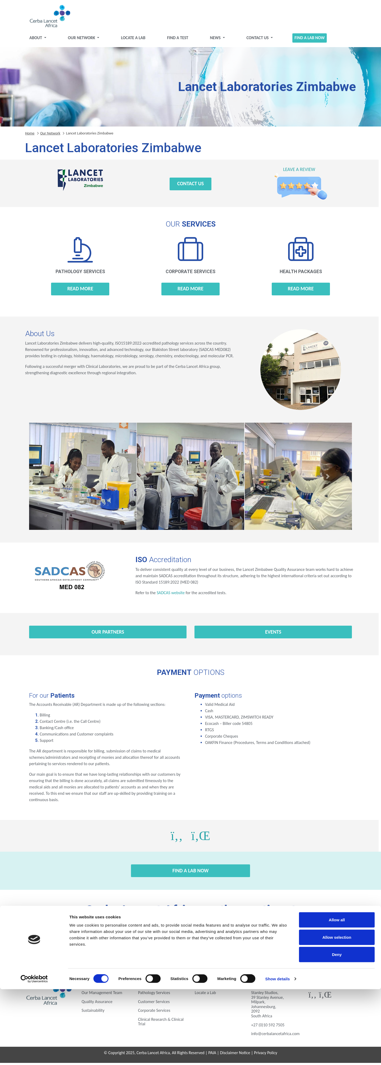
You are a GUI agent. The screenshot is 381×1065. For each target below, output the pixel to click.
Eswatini (108, 939)
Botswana (68, 939)
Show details (277, 1054)
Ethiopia (149, 939)
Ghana (231, 939)
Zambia (272, 953)
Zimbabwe (313, 953)
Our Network (82, 39)
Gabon (190, 939)
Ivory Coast (272, 939)
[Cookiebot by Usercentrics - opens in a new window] (34, 1055)
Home (29, 135)
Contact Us (258, 39)
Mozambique (68, 953)
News (215, 39)
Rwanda (149, 953)
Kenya (313, 939)
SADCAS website (171, 594)
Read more (80, 291)
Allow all (337, 995)
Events (273, 634)
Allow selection (336, 1013)
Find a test (177, 39)
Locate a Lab (133, 39)
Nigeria (109, 953)
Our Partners (108, 634)
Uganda (231, 953)
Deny (337, 1030)
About (36, 39)
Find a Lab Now (309, 39)
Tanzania (190, 953)
